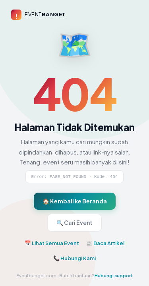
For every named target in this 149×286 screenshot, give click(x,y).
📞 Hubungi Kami (74, 258)
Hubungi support (114, 275)
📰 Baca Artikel (105, 243)
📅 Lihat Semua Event (52, 243)
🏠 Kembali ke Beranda (75, 201)
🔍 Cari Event (74, 222)
